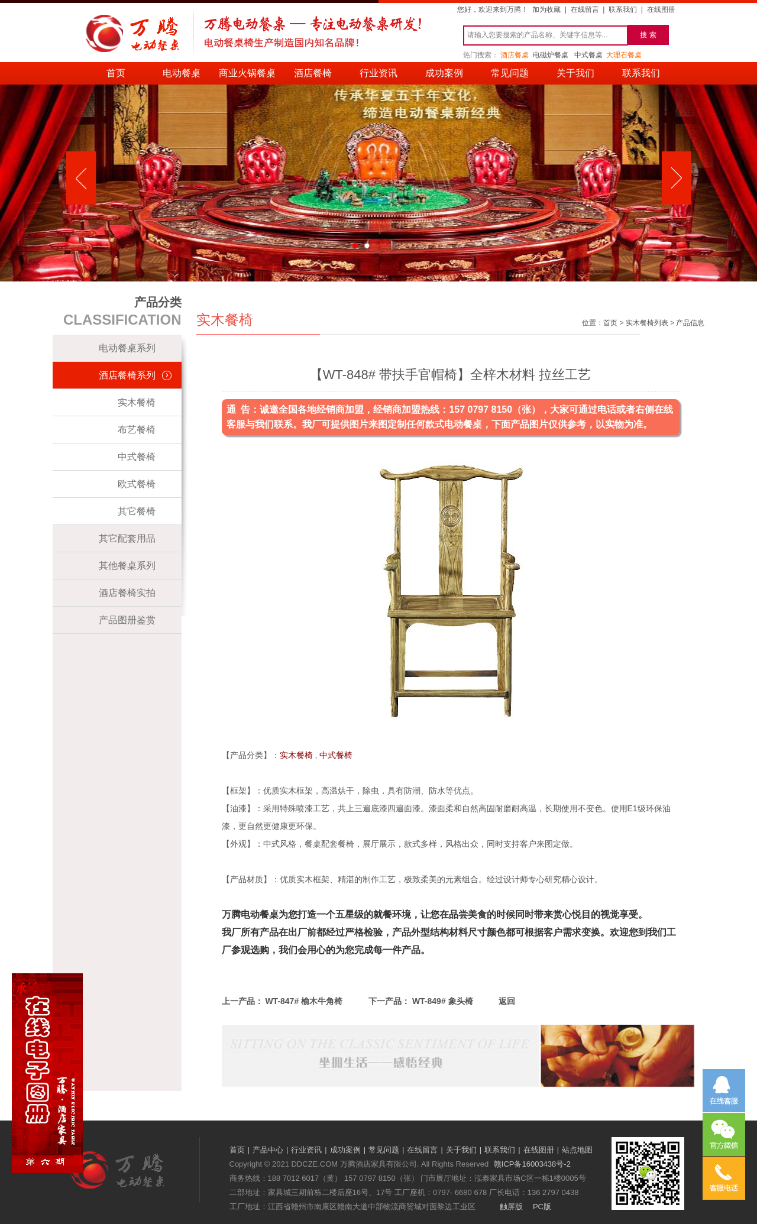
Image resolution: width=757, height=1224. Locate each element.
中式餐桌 (588, 55)
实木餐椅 (137, 402)
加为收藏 (546, 9)
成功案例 (444, 73)
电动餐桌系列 (127, 348)
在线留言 (585, 9)
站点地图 (577, 1149)
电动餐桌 (181, 73)
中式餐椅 (137, 457)
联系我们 (623, 9)
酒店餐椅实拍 (127, 593)
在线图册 (661, 9)
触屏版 (511, 1206)
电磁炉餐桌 (550, 55)
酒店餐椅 (313, 73)
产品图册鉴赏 (127, 620)
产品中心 (268, 1149)
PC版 (542, 1206)
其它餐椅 (137, 511)
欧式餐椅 (137, 484)
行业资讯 (378, 73)
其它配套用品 (127, 538)
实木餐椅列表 (647, 323)
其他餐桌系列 (127, 566)
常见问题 (510, 73)
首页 (115, 73)
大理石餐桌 (624, 55)
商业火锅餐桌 (247, 73)
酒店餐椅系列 (127, 375)
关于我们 (575, 73)
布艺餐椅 (137, 430)
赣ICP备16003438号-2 (532, 1164)
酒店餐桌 (514, 55)
